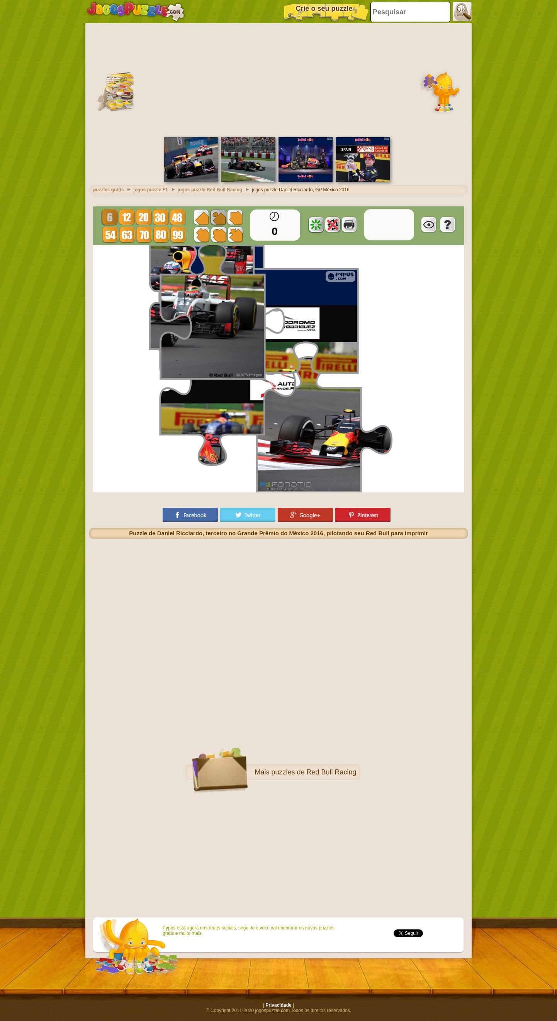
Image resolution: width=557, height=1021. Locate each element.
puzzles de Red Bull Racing (313, 772)
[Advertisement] (278, 79)
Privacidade (278, 1005)
